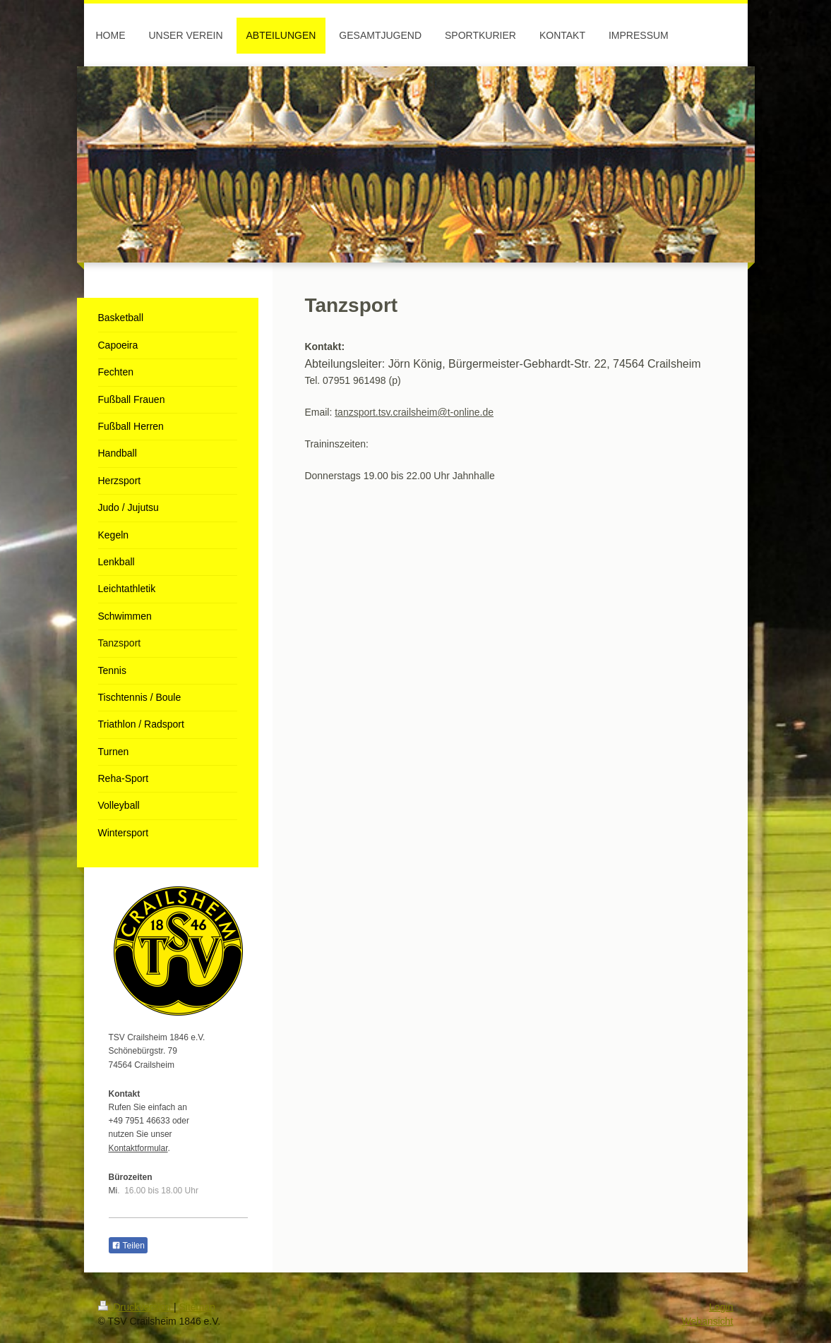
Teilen (128, 1246)
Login (721, 1307)
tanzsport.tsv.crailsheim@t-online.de (414, 412)
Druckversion (136, 1307)
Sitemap (197, 1307)
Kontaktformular (138, 1148)
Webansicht (708, 1321)
